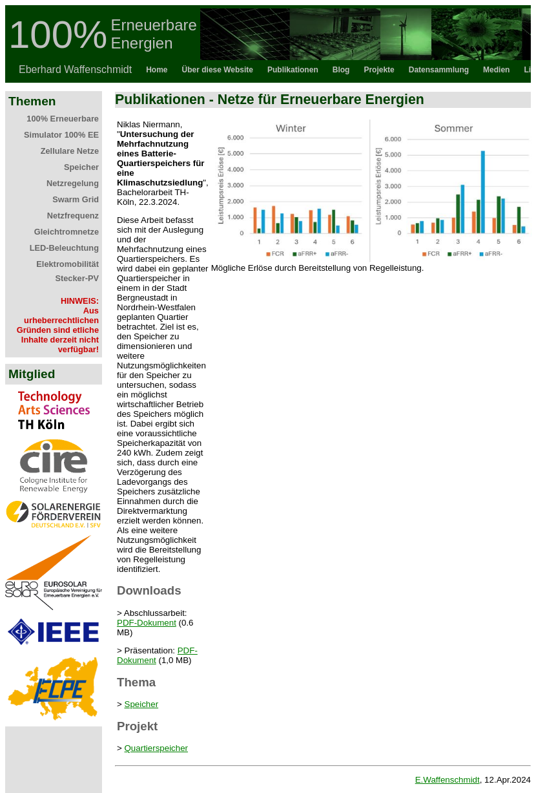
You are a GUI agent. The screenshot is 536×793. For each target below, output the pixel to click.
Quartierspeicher (157, 748)
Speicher (142, 704)
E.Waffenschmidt (447, 780)
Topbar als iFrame (268, 44)
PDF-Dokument (146, 623)
